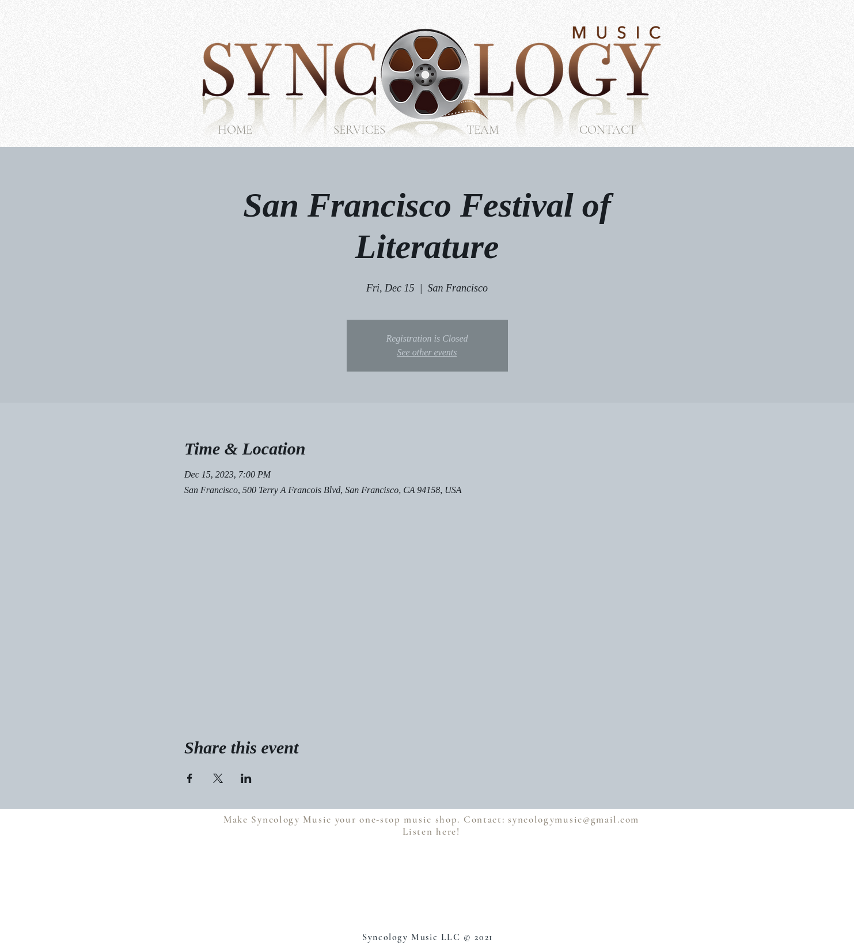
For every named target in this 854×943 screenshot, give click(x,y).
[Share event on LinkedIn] (246, 778)
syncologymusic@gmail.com (573, 819)
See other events (427, 352)
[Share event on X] (217, 778)
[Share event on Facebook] (189, 778)
